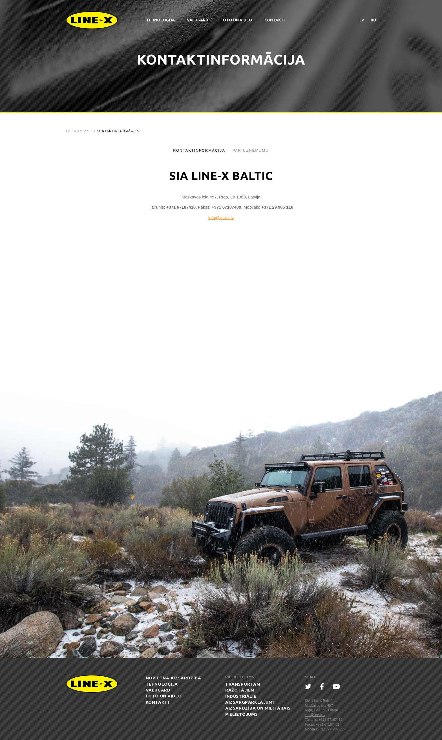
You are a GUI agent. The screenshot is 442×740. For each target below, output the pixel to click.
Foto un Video (236, 20)
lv (361, 20)
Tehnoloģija (160, 20)
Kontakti (274, 20)
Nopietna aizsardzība (173, 677)
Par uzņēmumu (250, 150)
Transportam (242, 684)
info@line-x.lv (221, 217)
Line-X (92, 20)
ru (373, 20)
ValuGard (197, 20)
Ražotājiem (240, 690)
